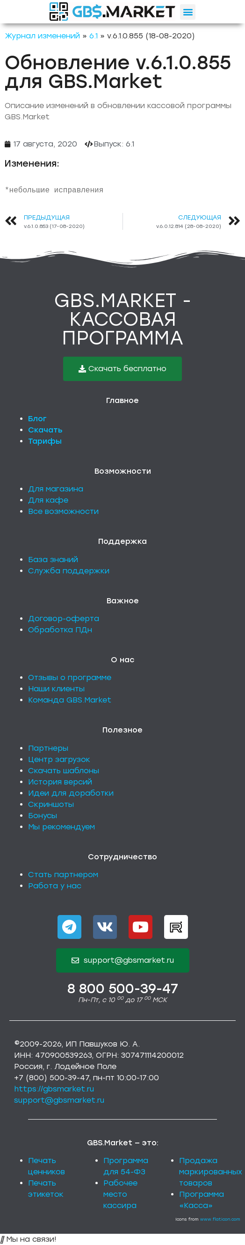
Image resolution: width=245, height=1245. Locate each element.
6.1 (93, 35)
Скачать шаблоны (63, 770)
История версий (60, 781)
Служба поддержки (68, 570)
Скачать (45, 429)
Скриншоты (51, 804)
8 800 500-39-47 (122, 988)
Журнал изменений (42, 35)
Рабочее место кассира (120, 1194)
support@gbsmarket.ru (59, 1100)
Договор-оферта (63, 618)
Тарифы (45, 441)
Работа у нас (54, 885)
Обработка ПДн (60, 629)
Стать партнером (63, 874)
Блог (37, 418)
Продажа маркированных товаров (210, 1171)
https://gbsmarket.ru (54, 1088)
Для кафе (48, 500)
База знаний (53, 559)
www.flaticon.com (220, 1219)
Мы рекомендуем (61, 826)
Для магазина (55, 488)
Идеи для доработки (71, 793)
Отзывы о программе (69, 677)
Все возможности (63, 511)
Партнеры (48, 748)
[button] (187, 12)
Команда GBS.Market (69, 700)
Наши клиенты (56, 688)
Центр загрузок (59, 759)
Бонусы (42, 815)
